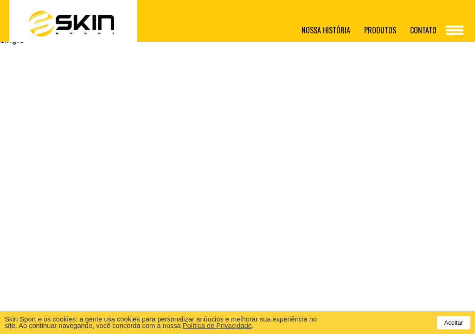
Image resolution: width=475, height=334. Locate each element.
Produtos (380, 30)
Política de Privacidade (217, 325)
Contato (423, 30)
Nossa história (326, 30)
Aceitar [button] (453, 322)
